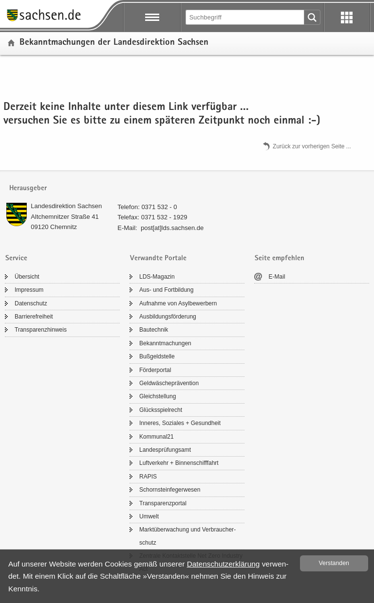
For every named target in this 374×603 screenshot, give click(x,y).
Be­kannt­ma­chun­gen (165, 343)
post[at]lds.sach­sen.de (172, 227)
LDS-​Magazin (157, 276)
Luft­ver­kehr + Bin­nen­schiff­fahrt (179, 463)
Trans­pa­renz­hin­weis (41, 329)
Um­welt (149, 516)
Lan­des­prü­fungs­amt (165, 449)
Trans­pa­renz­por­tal (163, 503)
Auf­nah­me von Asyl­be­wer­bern (178, 303)
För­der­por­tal (155, 370)
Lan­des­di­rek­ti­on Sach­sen (66, 206)
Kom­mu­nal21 (156, 436)
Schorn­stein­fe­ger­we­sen (169, 489)
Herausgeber (28, 188)
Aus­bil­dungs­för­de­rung (167, 316)
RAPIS (148, 476)
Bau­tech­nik (153, 329)
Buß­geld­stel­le (157, 356)
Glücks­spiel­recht (160, 410)
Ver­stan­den (334, 563)
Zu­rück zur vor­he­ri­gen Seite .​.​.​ (312, 145)
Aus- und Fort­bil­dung (166, 289)
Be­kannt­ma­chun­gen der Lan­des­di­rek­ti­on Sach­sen (113, 43)
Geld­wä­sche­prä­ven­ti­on (169, 383)
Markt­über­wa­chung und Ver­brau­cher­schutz (187, 536)
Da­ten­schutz (31, 303)
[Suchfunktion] (245, 17)
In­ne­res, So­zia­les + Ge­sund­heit (180, 423)
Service (16, 258)
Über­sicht (27, 276)
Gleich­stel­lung (157, 396)
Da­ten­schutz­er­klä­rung (223, 564)
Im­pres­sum (29, 289)
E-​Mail (277, 276)
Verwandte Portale (158, 258)
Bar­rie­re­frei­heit (34, 316)
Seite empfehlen (279, 258)
